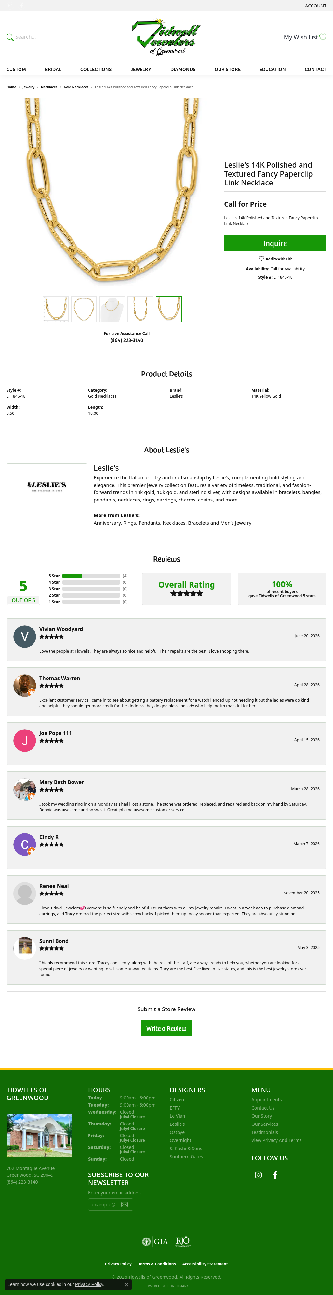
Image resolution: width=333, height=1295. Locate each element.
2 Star (54, 595)
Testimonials (264, 1132)
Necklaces (49, 87)
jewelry (28, 87)
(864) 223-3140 (126, 339)
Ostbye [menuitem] (177, 1132)
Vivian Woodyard (61, 629)
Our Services (264, 1124)
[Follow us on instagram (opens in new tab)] (10, 6)
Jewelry (141, 68)
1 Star (54, 601)
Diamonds (183, 68)
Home (11, 87)
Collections (96, 68)
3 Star (54, 588)
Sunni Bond (54, 941)
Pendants (149, 522)
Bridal (53, 68)
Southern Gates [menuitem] (186, 1156)
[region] (112, 195)
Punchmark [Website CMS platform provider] (178, 1286)
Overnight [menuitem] (180, 1140)
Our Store (228, 68)
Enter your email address (114, 1192)
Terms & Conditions (157, 1264)
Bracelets (198, 522)
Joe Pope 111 (55, 733)
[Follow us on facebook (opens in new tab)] (21, 6)
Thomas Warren (59, 678)
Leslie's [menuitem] (177, 1124)
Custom (16, 68)
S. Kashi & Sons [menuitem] (186, 1148)
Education (273, 68)
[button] (315, 5)
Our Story (261, 1116)
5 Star (54, 575)
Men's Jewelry (235, 522)
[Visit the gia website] (155, 1242)
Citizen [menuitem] (177, 1100)
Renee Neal (54, 886)
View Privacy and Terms (276, 1140)
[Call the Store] (22, 1182)
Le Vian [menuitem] (177, 1116)
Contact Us (262, 1108)
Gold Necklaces (76, 87)
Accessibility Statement (205, 1264)
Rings (129, 522)
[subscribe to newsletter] (124, 1204)
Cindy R (49, 837)
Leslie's (176, 396)
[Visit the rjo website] (183, 1242)
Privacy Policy (118, 1264)
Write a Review (166, 1028)
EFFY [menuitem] (175, 1108)
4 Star (54, 582)
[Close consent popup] (126, 1285)
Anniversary (107, 522)
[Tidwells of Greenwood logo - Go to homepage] (166, 37)
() (125, 575)
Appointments (266, 1100)
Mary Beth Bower (61, 782)
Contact (315, 68)
